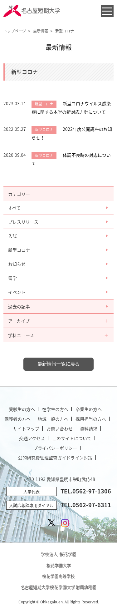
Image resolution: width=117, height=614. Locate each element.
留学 (12, 278)
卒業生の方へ (89, 409)
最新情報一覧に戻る (58, 363)
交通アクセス (32, 438)
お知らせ (17, 264)
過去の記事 (19, 306)
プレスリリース (23, 222)
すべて (14, 208)
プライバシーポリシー (55, 448)
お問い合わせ (59, 428)
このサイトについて (71, 438)
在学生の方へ (55, 409)
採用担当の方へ (91, 419)
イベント (17, 292)
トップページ (14, 31)
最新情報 (40, 31)
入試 (12, 236)
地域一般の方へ (53, 419)
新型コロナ (19, 250)
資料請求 (88, 428)
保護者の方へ (17, 419)
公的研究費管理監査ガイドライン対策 (55, 457)
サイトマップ (26, 428)
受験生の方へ (22, 409)
